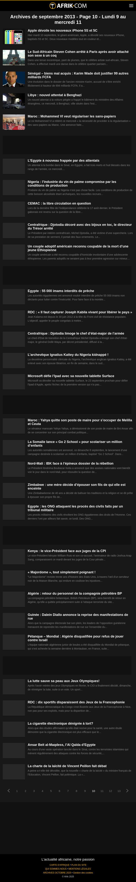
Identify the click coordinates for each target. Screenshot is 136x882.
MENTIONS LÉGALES (80, 869)
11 (102, 790)
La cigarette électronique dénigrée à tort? (60, 723)
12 (110, 790)
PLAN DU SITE (78, 865)
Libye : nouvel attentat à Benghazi (54, 95)
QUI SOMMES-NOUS (56, 869)
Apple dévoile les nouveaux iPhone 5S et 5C (62, 30)
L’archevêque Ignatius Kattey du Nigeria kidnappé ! (68, 355)
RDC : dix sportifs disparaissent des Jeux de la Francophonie (76, 702)
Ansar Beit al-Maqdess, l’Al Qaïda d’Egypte (62, 745)
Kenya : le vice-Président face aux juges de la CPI (67, 551)
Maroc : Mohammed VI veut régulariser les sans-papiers (72, 116)
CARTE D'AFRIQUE (59, 865)
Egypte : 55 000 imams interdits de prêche (61, 291)
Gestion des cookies (83, 872)
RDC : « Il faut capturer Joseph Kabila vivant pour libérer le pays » (80, 312)
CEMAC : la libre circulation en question (59, 203)
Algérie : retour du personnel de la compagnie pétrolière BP (75, 593)
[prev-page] (8, 791)
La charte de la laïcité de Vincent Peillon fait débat (67, 766)
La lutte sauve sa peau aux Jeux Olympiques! (63, 681)
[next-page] (127, 791)
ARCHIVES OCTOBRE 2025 (57, 872)
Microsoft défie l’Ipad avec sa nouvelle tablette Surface (71, 376)
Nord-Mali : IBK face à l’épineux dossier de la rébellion (70, 463)
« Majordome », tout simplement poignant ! (62, 572)
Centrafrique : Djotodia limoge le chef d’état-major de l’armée (76, 333)
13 (119, 790)
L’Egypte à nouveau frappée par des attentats (63, 160)
